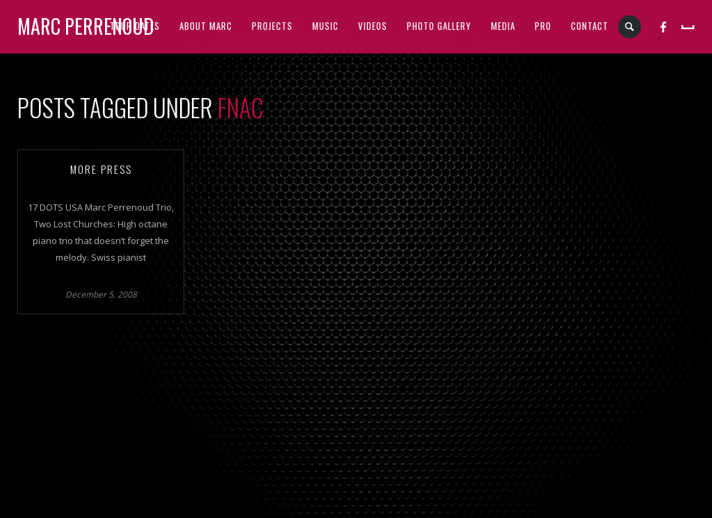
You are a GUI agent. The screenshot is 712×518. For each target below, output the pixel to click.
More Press (101, 169)
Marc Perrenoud (85, 26)
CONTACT (589, 26)
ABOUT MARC (205, 26)
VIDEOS (372, 26)
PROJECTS (272, 26)
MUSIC (325, 26)
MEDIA (503, 26)
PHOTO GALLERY (439, 26)
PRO (543, 26)
